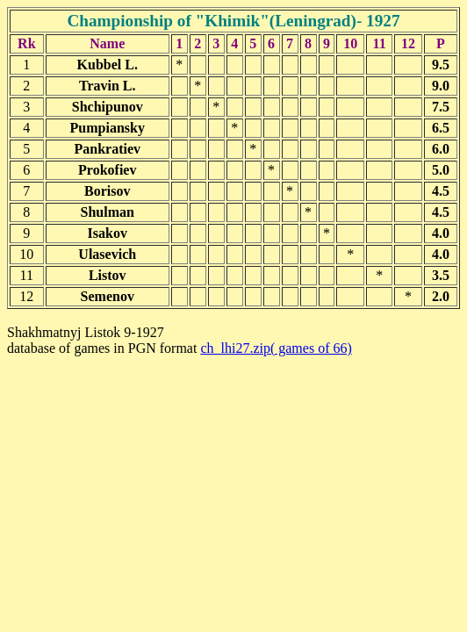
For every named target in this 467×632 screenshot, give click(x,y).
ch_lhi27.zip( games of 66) (275, 348)
